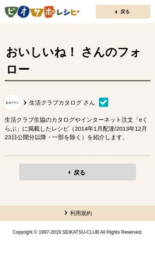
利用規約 (81, 213)
